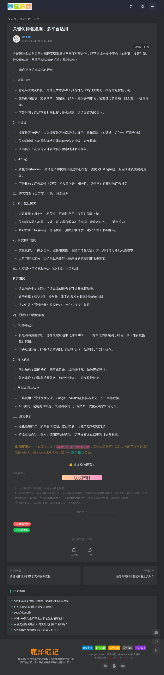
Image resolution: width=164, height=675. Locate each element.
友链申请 (87, 647)
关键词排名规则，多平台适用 (40, 29)
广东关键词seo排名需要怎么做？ (34, 606)
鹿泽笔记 (111, 654)
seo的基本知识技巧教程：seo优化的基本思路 (41, 600)
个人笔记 (140, 647)
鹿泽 (24, 37)
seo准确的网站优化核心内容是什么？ (36, 630)
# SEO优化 (21, 530)
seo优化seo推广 (23, 612)
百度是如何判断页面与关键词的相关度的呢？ (41, 624)
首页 (12, 19)
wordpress (126, 654)
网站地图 (101, 647)
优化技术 (25, 19)
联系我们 (77, 452)
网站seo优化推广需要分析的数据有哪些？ (39, 618)
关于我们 (127, 647)
